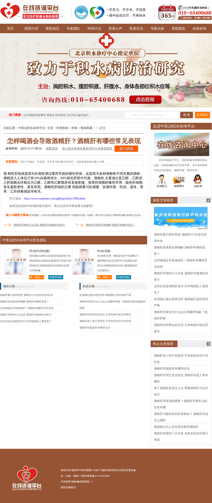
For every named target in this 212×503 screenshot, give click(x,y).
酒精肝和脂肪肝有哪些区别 (95, 327)
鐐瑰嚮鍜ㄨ (86, 481)
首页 (10, 28)
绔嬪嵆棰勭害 (55, 277)
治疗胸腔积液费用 (35, 115)
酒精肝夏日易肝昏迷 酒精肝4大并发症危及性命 (26, 295)
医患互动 (136, 28)
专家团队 (73, 28)
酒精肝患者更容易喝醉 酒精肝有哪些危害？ (110, 224)
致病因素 (86, 128)
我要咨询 (52, 148)
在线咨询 (199, 28)
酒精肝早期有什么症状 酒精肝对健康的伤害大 (39, 224)
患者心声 (115, 28)
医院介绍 (31, 28)
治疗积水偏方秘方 (78, 115)
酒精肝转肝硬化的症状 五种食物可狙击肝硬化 (105, 314)
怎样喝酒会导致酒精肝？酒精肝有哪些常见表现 (26, 308)
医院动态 (52, 28)
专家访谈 (157, 28)
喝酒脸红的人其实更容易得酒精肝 (176, 426)
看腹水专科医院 (56, 115)
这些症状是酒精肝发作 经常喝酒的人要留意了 (26, 321)
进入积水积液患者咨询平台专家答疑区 (87, 148)
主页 (50, 128)
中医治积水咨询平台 (31, 128)
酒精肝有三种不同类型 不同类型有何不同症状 (105, 321)
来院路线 (178, 28)
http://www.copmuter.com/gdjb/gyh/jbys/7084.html (54, 198)
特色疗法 (94, 28)
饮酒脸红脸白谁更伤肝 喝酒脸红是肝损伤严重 (105, 295)
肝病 (74, 128)
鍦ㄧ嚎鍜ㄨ (36, 277)
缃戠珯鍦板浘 (68, 487)
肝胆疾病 (62, 128)
